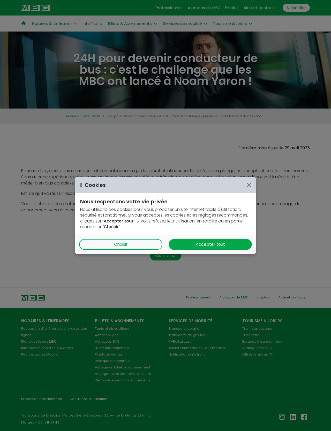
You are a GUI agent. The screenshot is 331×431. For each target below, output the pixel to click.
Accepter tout (210, 244)
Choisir (121, 244)
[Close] (249, 185)
